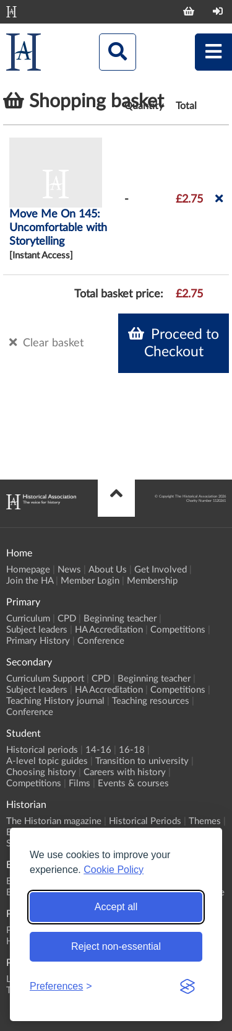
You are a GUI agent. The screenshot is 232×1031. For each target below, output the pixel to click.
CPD (67, 618)
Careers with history (125, 772)
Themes (205, 821)
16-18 (132, 750)
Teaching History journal (55, 701)
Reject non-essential (116, 946)
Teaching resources (150, 701)
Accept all (116, 907)
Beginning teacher (120, 618)
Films (79, 783)
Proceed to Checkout (173, 343)
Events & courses (133, 783)
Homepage (28, 569)
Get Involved (160, 569)
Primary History (38, 641)
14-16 (98, 750)
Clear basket (46, 342)
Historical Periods (145, 821)
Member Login (90, 581)
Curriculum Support (45, 678)
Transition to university (142, 761)
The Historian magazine (53, 821)
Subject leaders (36, 629)
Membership (152, 581)
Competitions (177, 629)
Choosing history (41, 772)
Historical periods (42, 750)
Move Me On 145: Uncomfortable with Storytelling (58, 228)
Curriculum (28, 618)
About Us (107, 569)
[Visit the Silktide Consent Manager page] (187, 986)
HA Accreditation (109, 629)
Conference (100, 641)
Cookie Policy (114, 869)
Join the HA (29, 581)
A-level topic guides (47, 761)
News (69, 569)
